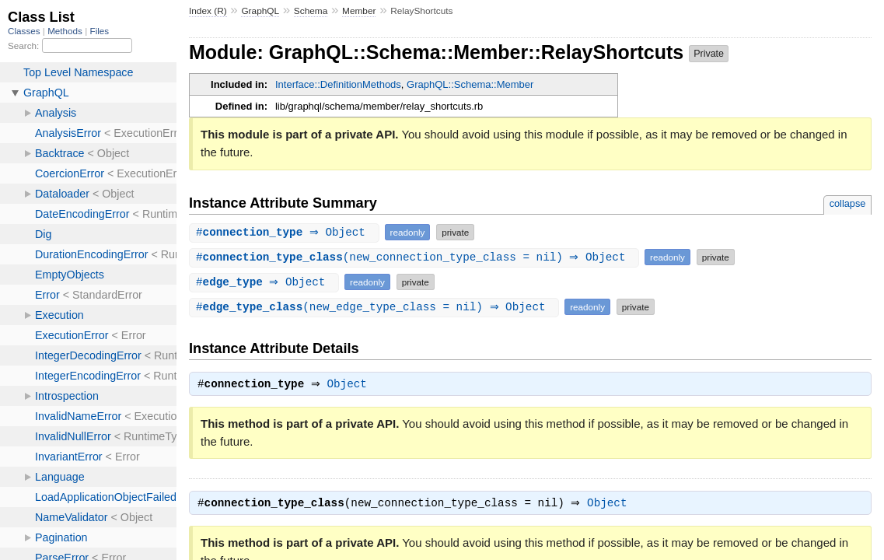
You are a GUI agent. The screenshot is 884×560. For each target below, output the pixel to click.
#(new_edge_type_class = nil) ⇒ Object (376, 306)
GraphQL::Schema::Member (470, 84)
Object (351, 386)
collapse (848, 203)
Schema (310, 10)
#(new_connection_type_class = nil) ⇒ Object (416, 257)
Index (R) (208, 10)
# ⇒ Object (286, 232)
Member (359, 10)
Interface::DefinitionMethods (338, 84)
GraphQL (260, 10)
